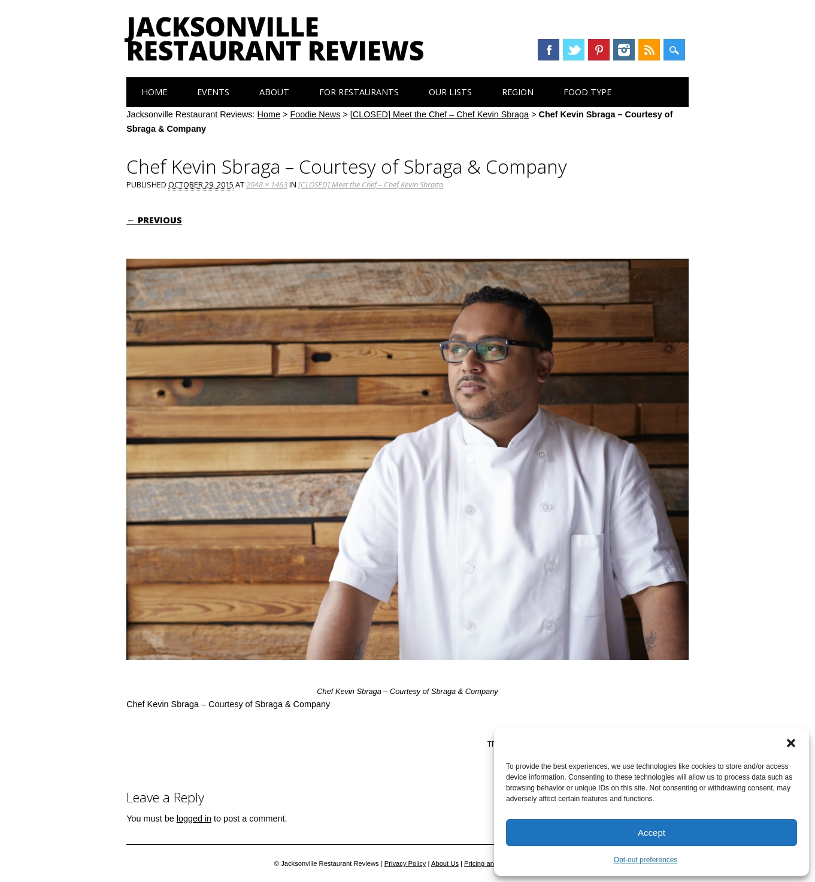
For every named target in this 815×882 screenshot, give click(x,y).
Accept (651, 833)
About (274, 92)
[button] (791, 743)
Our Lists (450, 92)
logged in (194, 818)
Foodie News (315, 114)
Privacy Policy (405, 863)
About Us (445, 863)
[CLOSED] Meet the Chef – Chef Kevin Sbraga (439, 114)
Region (518, 92)
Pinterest (599, 49)
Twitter (573, 49)
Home (154, 92)
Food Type (587, 92)
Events (213, 92)
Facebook (548, 49)
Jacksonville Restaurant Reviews (275, 38)
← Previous (153, 220)
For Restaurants (359, 92)
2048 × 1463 (266, 184)
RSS (649, 49)
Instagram (624, 49)
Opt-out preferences (646, 860)
